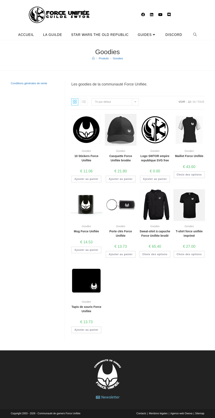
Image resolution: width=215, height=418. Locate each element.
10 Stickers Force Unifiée (86, 158)
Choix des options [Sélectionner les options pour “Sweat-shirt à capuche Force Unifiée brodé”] (154, 254)
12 (189, 101)
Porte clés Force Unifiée (120, 233)
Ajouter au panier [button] (86, 179)
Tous (200, 101)
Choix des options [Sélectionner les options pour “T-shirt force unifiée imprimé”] (189, 254)
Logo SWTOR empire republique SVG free (154, 158)
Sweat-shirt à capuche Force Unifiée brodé (155, 233)
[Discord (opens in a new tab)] (169, 15)
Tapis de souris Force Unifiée (86, 309)
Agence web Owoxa (181, 413)
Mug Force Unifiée (86, 231)
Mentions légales (158, 413)
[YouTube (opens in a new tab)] (160, 15)
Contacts (141, 413)
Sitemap (199, 413)
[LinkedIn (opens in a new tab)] (151, 15)
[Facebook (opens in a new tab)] (143, 15)
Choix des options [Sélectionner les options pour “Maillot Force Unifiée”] (189, 174)
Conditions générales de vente (29, 83)
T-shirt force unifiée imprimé (189, 233)
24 (194, 101)
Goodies (118, 58)
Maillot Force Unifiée (189, 156)
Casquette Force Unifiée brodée (120, 158)
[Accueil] (93, 58)
